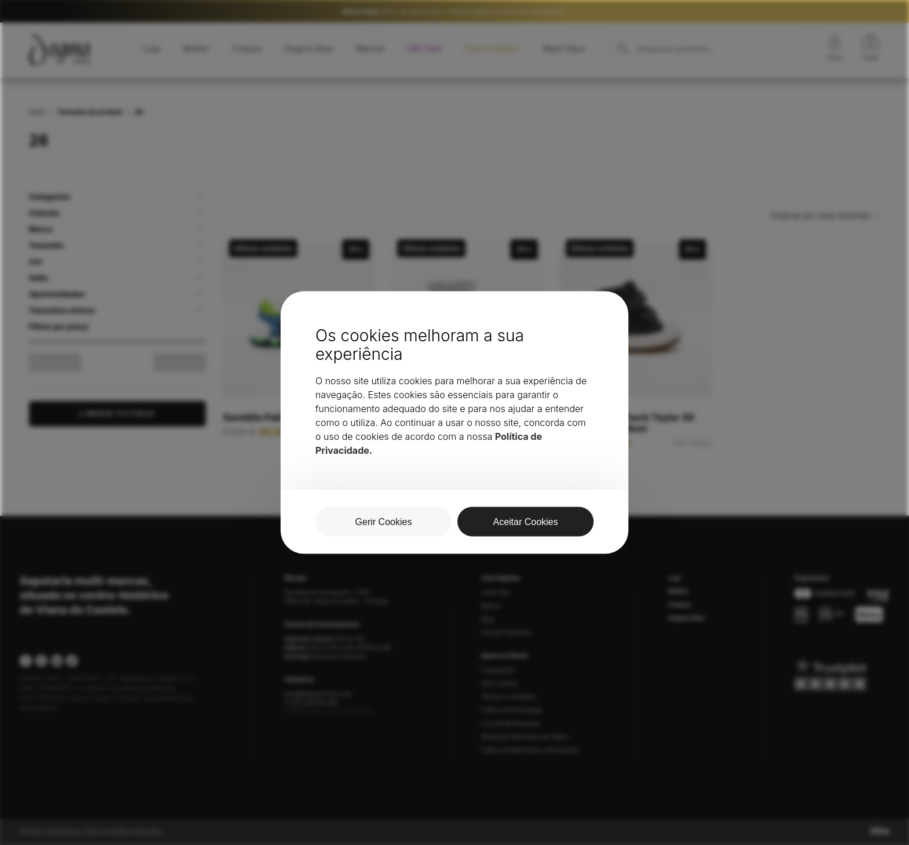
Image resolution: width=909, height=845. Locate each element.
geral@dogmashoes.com (318, 693)
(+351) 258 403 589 (311, 702)
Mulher (196, 48)
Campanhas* (499, 669)
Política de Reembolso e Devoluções (530, 749)
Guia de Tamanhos (506, 632)
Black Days (564, 48)
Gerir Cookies (499, 683)
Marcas (370, 48)
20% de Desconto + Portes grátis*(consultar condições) (454, 11)
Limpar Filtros (117, 413)
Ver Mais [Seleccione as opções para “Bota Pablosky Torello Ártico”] (524, 432)
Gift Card (424, 48)
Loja (151, 48)
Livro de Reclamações (510, 723)
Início (37, 112)
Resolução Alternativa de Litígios (525, 736)
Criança (246, 48)
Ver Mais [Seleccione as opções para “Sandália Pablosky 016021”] (356, 432)
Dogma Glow (309, 48)
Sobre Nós (495, 592)
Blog (487, 618)
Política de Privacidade (511, 709)
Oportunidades (491, 48)
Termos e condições (508, 696)
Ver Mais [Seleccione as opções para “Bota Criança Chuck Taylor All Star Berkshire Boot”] (692, 443)
